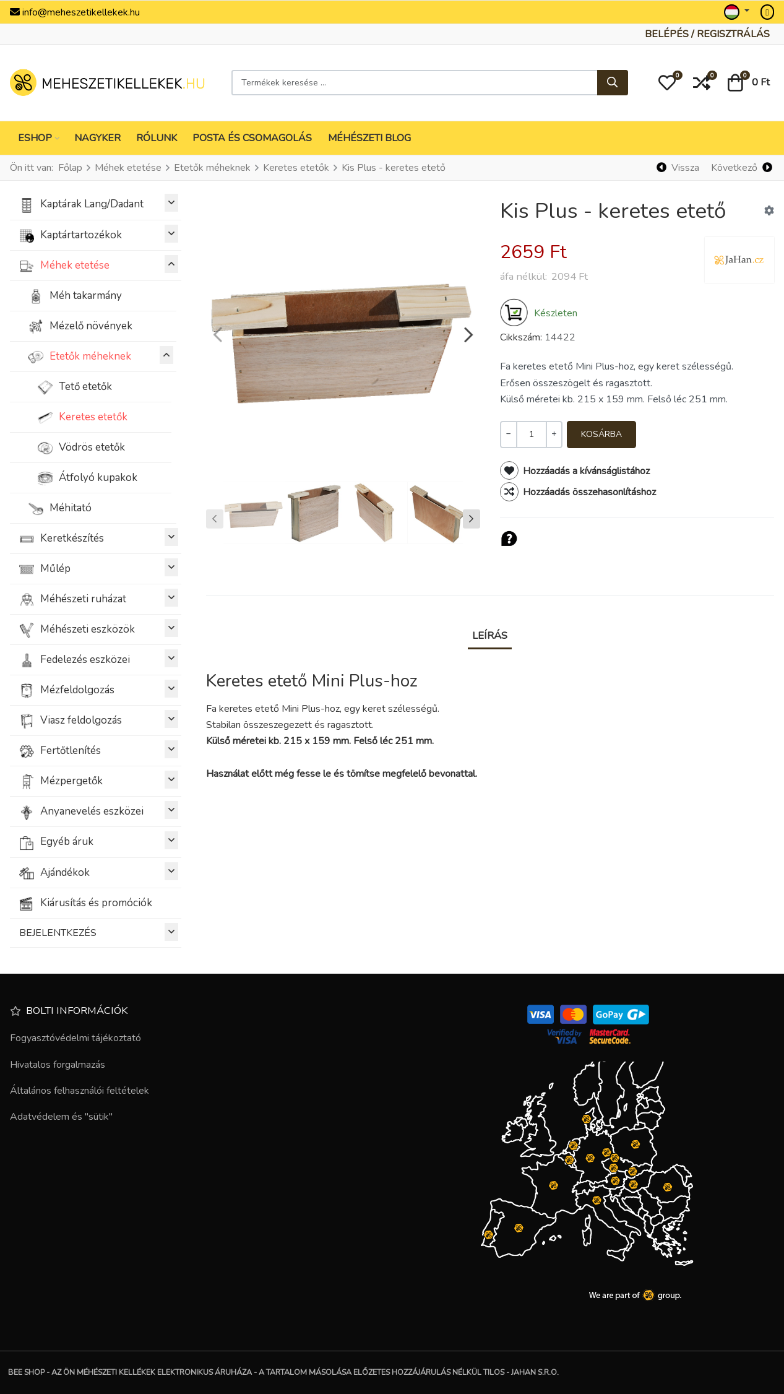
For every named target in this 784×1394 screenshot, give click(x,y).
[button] (667, 82)
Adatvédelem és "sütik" (61, 1116)
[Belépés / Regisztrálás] (707, 34)
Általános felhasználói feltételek (79, 1090)
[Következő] (741, 168)
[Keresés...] (612, 83)
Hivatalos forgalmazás (57, 1064)
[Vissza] (678, 168)
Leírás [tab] (489, 635)
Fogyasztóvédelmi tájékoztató (75, 1038)
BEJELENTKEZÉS (98, 932)
